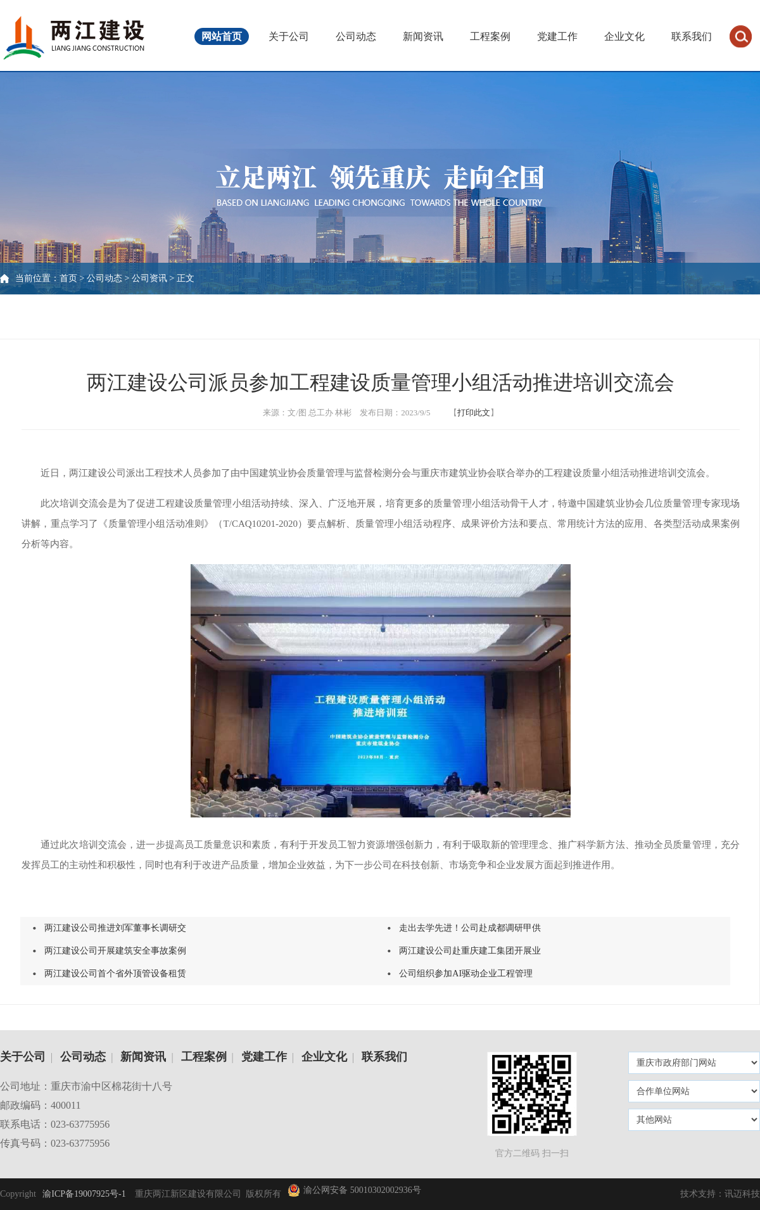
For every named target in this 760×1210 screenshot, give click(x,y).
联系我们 (691, 36)
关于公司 (289, 36)
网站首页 (221, 36)
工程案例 (490, 36)
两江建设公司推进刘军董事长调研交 (115, 928)
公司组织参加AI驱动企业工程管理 (466, 973)
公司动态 (356, 36)
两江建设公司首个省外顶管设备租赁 (115, 973)
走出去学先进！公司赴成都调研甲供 (470, 928)
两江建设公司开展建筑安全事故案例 (115, 950)
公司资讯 (149, 278)
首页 (68, 278)
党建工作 (557, 36)
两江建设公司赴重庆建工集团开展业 (470, 950)
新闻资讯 (423, 36)
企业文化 (624, 36)
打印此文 (473, 412)
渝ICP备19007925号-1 (83, 1194)
